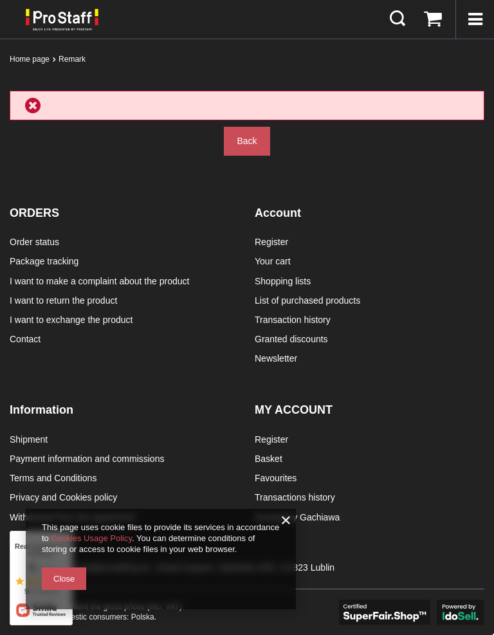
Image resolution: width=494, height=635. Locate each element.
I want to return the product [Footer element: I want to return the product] (63, 300)
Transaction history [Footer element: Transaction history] (293, 320)
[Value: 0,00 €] (433, 19)
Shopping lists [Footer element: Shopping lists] (283, 281)
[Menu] (474, 19)
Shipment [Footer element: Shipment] (29, 439)
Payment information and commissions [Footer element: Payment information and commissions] (87, 459)
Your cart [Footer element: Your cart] (273, 261)
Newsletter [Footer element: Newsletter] (276, 358)
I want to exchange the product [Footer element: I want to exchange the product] (71, 320)
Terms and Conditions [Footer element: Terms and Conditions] (53, 478)
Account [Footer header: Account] (278, 213)
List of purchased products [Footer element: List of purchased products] (307, 300)
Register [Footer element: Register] (271, 242)
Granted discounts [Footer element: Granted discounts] (291, 339)
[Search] (397, 19)
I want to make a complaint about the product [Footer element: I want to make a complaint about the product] (99, 281)
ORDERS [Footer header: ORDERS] (34, 213)
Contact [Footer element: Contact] (25, 339)
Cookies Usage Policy (91, 538)
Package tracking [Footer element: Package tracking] (44, 261)
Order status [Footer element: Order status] (34, 242)
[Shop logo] (62, 19)
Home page (30, 59)
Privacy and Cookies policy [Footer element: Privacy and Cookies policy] (63, 497)
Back (247, 141)
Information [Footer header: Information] (41, 409)
